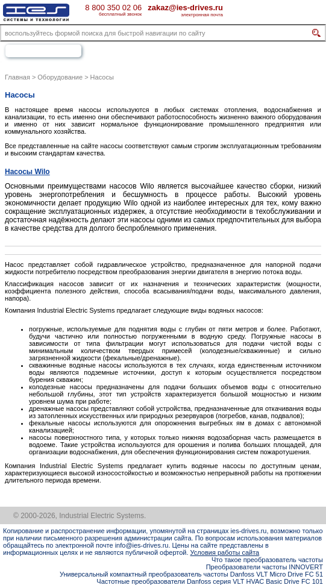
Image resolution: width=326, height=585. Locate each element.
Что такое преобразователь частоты (267, 559)
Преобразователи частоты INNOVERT (264, 567)
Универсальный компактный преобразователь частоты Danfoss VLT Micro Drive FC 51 (191, 574)
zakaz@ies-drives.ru (185, 7)
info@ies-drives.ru (142, 545)
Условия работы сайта (225, 552)
